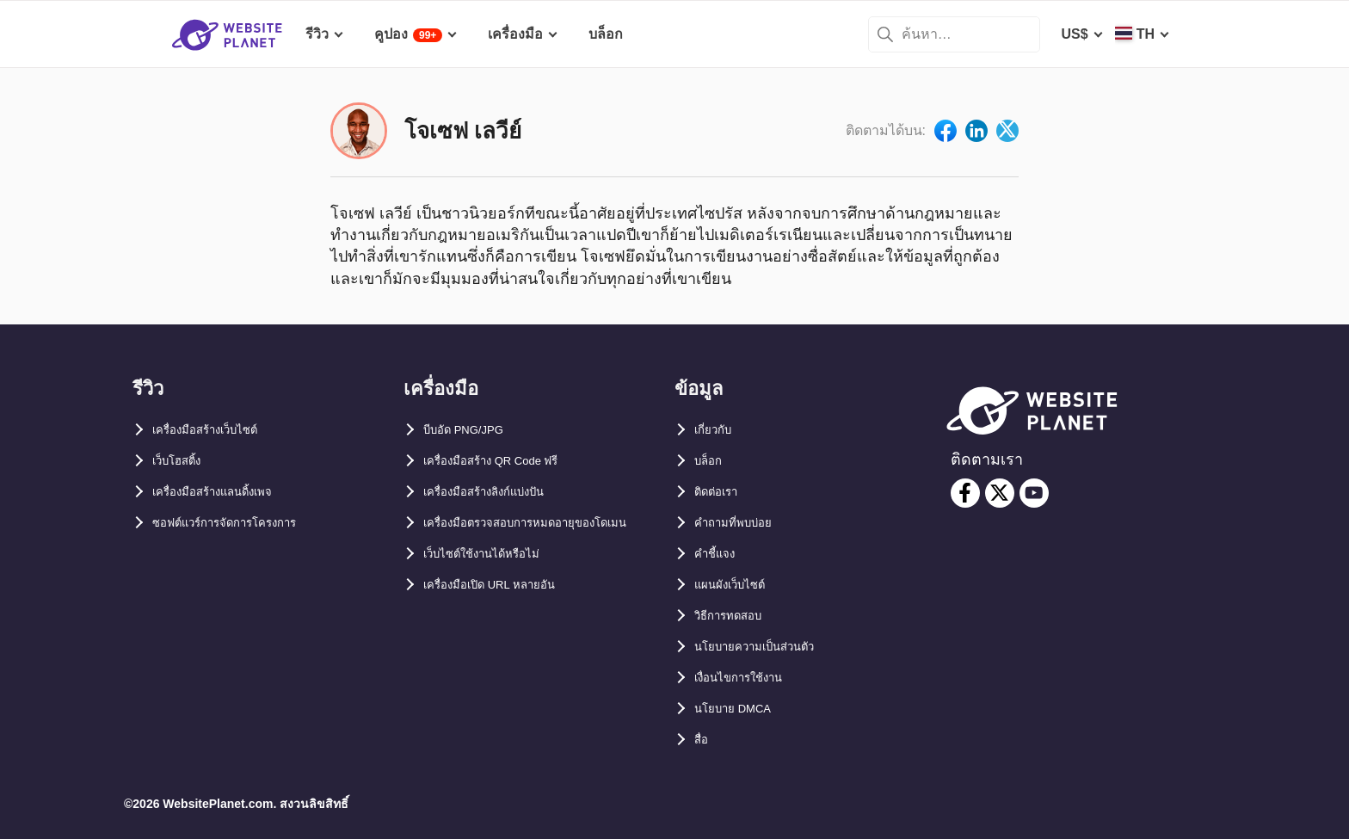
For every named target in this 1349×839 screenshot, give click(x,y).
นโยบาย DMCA (742, 708)
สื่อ (703, 739)
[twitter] (999, 493)
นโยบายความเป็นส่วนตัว (769, 646)
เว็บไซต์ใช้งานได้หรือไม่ (496, 584)
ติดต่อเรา (722, 491)
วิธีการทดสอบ (737, 615)
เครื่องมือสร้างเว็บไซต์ (219, 430)
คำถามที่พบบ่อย (743, 522)
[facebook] (965, 493)
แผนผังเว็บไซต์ (738, 584)
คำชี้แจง (720, 553)
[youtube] (1034, 493)
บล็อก (712, 460)
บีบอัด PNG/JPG (474, 430)
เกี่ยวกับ (718, 430)
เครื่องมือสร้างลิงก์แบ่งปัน (500, 491)
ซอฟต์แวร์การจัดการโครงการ (243, 522)
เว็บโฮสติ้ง (183, 460)
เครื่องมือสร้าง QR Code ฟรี (509, 460)
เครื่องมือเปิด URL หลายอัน (506, 615)
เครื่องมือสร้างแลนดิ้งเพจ (228, 491)
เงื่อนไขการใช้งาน (750, 677)
